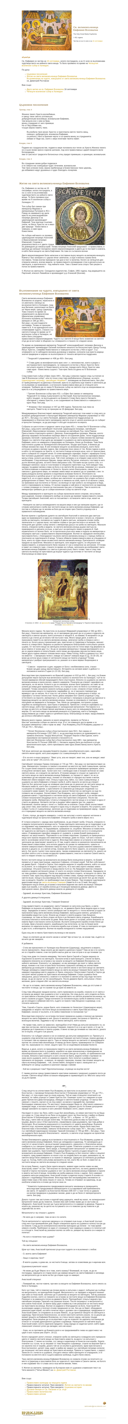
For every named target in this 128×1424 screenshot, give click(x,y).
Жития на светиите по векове (78, 1385)
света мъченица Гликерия (54, 882)
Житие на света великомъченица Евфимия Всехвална (52, 76)
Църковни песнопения (37, 74)
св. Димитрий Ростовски (64, 1370)
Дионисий (45, 623)
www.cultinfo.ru (68, 625)
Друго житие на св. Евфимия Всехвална (45, 89)
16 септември (97, 41)
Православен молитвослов (39, 1392)
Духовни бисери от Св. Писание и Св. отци (46, 1389)
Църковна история (73, 1387)
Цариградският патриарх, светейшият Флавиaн (43, 380)
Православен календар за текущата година (47, 1383)
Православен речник (36, 1394)
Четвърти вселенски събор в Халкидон (45, 91)
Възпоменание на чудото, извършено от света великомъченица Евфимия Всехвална (66, 78)
